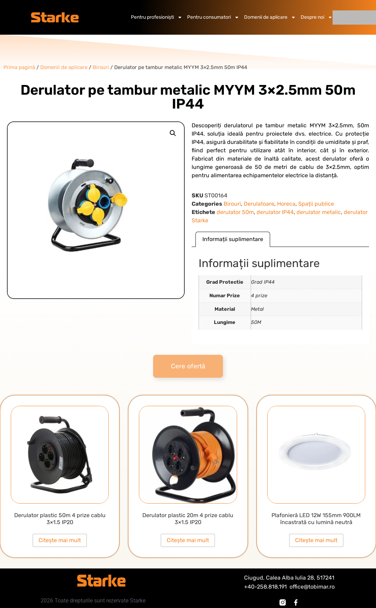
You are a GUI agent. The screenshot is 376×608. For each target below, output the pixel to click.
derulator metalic (318, 212)
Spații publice (316, 203)
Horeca (286, 203)
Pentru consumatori (213, 17)
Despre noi (317, 17)
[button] (173, 133)
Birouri (232, 203)
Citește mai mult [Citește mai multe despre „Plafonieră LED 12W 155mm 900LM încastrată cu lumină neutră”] (316, 540)
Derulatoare (259, 203)
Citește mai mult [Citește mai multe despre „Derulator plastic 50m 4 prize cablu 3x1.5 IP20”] (60, 540)
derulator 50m (235, 212)
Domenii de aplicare (270, 17)
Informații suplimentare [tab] (232, 239)
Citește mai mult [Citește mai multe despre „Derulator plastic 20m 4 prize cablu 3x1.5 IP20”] (188, 540)
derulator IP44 (275, 212)
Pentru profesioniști (156, 17)
